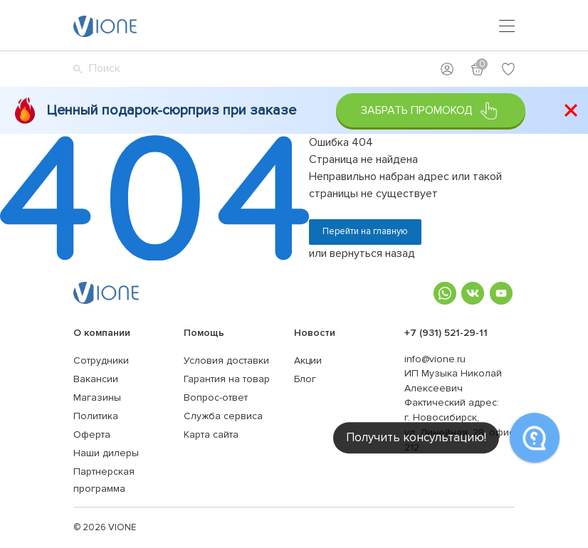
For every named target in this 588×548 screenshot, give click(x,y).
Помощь (204, 333)
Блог (305, 379)
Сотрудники (101, 360)
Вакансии (95, 379)
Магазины (97, 397)
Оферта (91, 434)
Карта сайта (211, 434)
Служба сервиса (223, 416)
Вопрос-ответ (216, 397)
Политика (95, 416)
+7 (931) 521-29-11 (446, 333)
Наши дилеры (106, 453)
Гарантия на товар (227, 379)
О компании (101, 333)
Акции (308, 360)
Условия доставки (226, 360)
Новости (314, 333)
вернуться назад (372, 253)
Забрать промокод (430, 110)
